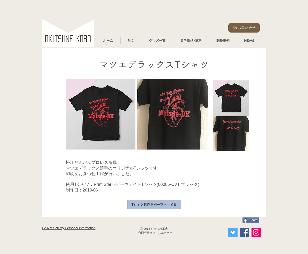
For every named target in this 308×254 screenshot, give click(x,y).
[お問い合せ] (244, 28)
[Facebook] (244, 232)
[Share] (251, 220)
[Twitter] (233, 232)
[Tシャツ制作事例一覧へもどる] (154, 204)
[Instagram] (256, 232)
